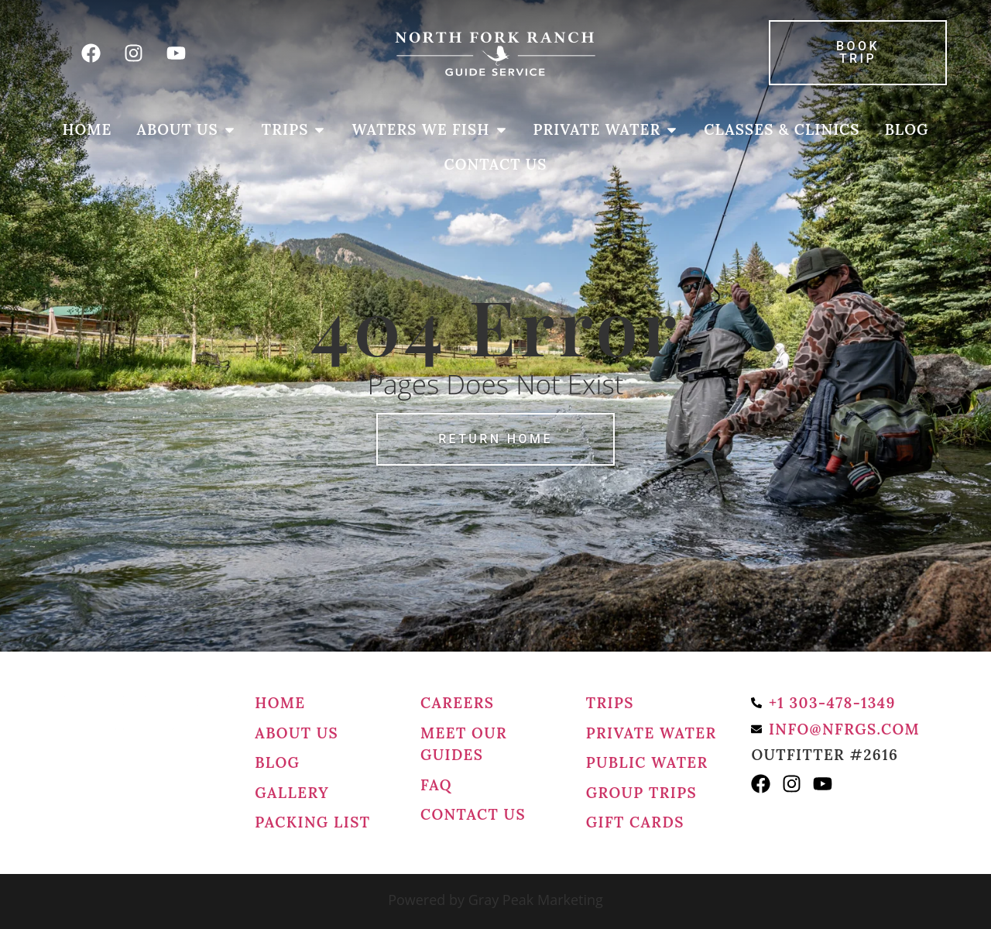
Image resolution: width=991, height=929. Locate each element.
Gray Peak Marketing (535, 899)
